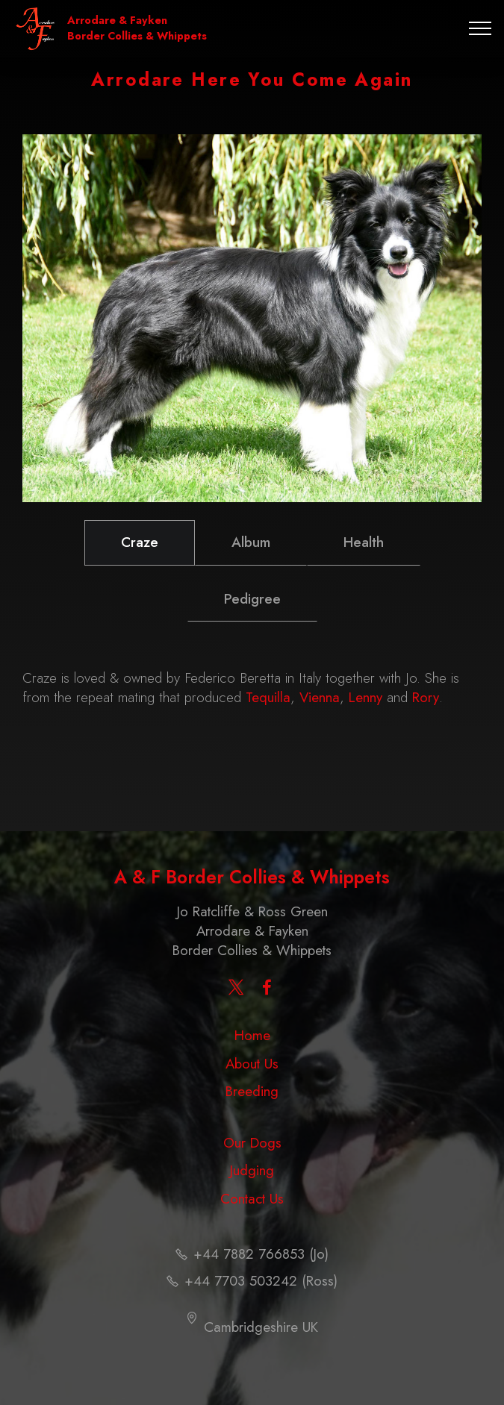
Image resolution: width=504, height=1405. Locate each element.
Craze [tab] (139, 542)
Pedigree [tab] (252, 599)
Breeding (252, 1091)
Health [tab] (363, 542)
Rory (425, 697)
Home (252, 1035)
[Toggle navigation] (480, 28)
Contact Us (252, 1199)
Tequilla (268, 697)
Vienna (319, 697)
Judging (252, 1170)
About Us (252, 1064)
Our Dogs (252, 1143)
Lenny (365, 697)
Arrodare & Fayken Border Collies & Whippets (137, 28)
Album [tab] (250, 542)
